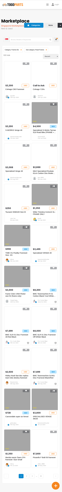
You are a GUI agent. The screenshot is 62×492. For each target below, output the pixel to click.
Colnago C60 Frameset (15, 90)
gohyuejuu (13, 426)
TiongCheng (13, 302)
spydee (12, 96)
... (36, 479)
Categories (32, 25)
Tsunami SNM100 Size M (16, 213)
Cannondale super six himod (17, 419)
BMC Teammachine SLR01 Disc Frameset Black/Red (44, 379)
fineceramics (14, 384)
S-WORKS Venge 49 (14, 131)
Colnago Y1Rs (39, 90)
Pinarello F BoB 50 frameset (44, 460)
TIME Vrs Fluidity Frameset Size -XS (16, 255)
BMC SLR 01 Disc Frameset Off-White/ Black (44, 338)
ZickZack (40, 96)
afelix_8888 (41, 467)
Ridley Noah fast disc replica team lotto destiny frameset (17, 379)
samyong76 (41, 137)
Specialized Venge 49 (14, 172)
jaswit (39, 220)
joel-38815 (41, 178)
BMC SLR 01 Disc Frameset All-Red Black (17, 338)
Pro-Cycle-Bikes (42, 302)
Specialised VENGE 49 (42, 254)
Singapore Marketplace (12, 25)
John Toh (13, 220)
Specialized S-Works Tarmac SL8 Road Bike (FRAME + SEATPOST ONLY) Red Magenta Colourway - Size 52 (44, 132)
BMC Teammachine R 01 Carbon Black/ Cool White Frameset (43, 297)
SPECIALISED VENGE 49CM (42, 420)
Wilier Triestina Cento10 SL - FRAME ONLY (44, 214)
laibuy (12, 261)
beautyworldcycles (16, 137)
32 (41, 479)
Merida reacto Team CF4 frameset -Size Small (15, 461)
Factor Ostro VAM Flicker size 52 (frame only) (16, 297)
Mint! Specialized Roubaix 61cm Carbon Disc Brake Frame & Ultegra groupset (43, 173)
